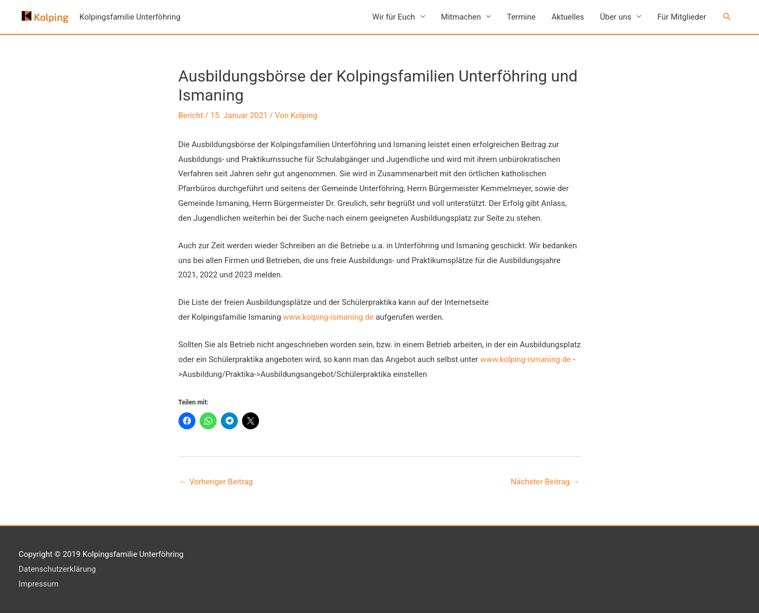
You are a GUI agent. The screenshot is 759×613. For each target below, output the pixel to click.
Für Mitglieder (681, 17)
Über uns (615, 17)
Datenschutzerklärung (57, 569)
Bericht (190, 115)
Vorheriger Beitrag (216, 481)
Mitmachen (461, 17)
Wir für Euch (393, 17)
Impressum (38, 584)
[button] (727, 17)
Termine (521, 17)
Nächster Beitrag (545, 481)
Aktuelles (567, 17)
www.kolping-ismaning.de (328, 317)
